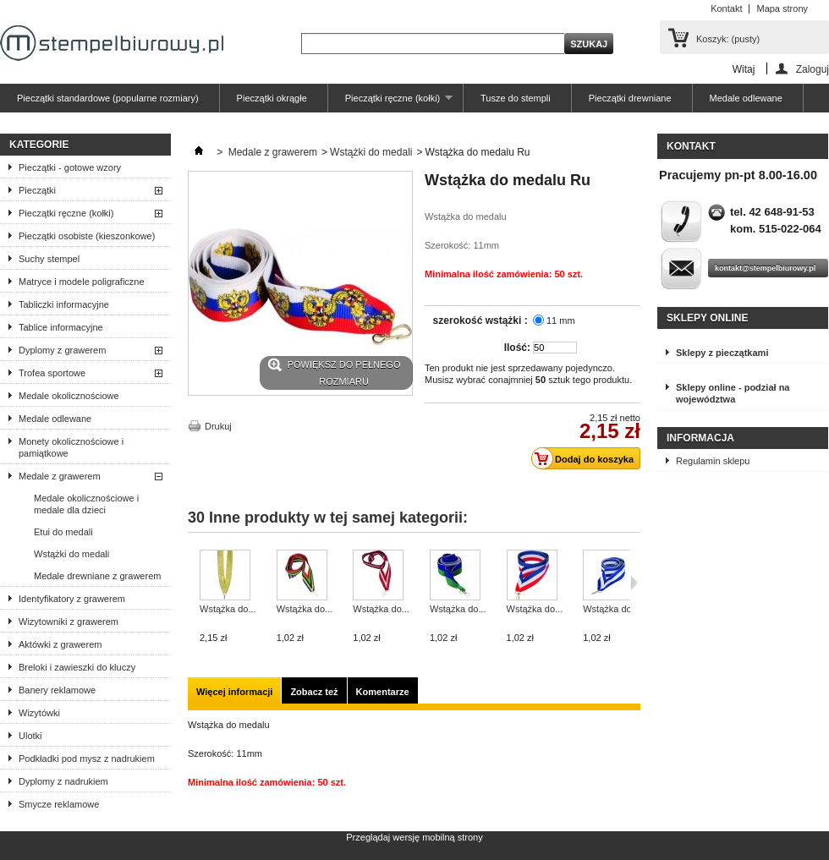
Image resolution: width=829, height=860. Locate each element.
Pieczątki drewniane (630, 98)
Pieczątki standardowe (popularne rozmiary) (108, 98)
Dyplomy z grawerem (62, 350)
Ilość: (517, 347)
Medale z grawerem (60, 476)
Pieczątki (37, 190)
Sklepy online (707, 318)
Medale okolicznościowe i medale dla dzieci (86, 504)
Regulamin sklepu (712, 461)
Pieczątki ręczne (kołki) (390, 102)
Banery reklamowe (57, 690)
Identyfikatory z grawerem (72, 599)
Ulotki (30, 736)
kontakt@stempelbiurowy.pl (765, 268)
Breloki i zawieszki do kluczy (77, 667)
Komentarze (382, 692)
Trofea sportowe (52, 373)
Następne (634, 582)
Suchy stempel (49, 259)
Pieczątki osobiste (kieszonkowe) (87, 236)
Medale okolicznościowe (69, 396)
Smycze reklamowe (59, 804)
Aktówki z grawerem (60, 644)
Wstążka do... (228, 609)
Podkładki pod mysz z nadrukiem (87, 758)
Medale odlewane (746, 98)
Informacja (700, 438)
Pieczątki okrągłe (272, 98)
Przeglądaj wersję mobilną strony (414, 837)
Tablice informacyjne (61, 327)
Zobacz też (314, 692)
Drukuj (218, 426)
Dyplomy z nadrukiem (63, 781)
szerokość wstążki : (481, 320)
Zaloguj (812, 68)
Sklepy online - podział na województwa (732, 393)
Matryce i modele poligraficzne (82, 282)
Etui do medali (63, 532)
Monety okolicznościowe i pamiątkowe (71, 447)
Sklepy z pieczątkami (722, 353)
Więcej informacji (234, 692)
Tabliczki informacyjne (64, 304)
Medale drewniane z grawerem (97, 576)
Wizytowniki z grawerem (68, 621)
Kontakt (726, 8)
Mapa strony (782, 8)
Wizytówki (39, 713)
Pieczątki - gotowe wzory (70, 167)
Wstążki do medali (71, 554)
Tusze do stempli (515, 98)
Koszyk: (728, 39)
